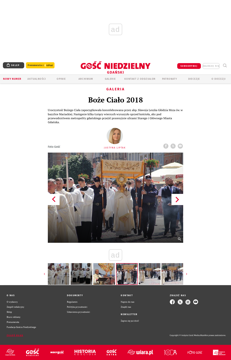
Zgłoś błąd (15, 335)
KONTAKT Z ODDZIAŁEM (140, 78)
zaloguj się (211, 66)
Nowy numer (12, 78)
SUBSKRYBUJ (188, 66)
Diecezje (194, 78)
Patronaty (169, 78)
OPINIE (61, 78)
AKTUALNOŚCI (36, 78)
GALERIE (110, 78)
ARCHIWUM (86, 78)
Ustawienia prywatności (78, 312)
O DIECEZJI (219, 78)
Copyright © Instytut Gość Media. (185, 335)
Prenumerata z (40, 65)
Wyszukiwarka (224, 65)
